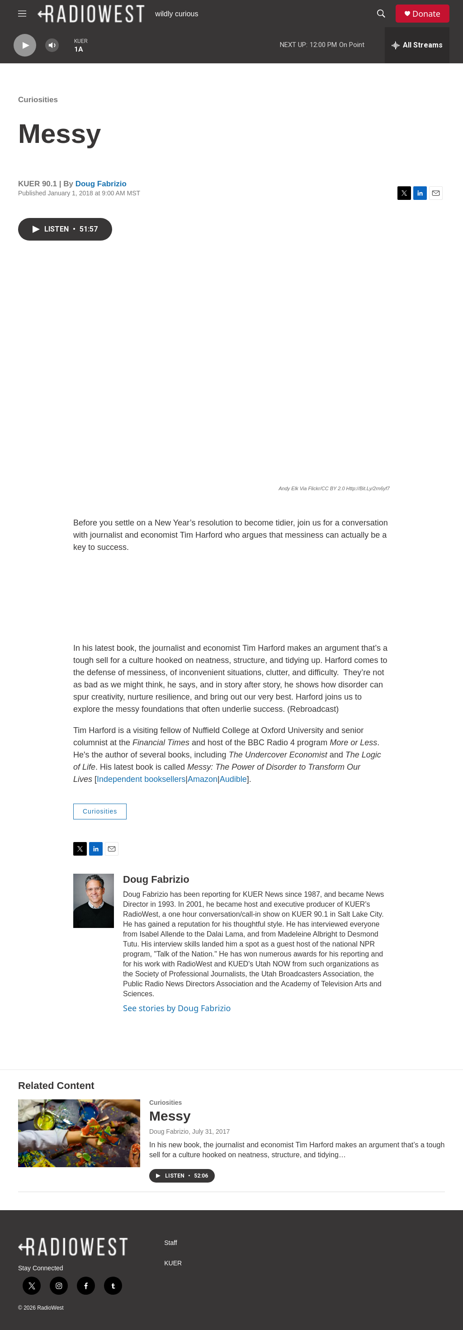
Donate (426, 14)
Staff (170, 1243)
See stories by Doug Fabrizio (177, 1008)
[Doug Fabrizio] (93, 901)
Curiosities (38, 99)
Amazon (202, 779)
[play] (25, 45)
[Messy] (79, 1133)
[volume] (52, 45)
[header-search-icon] (381, 13)
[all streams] (417, 45)
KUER (173, 1263)
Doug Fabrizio (101, 184)
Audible (233, 779)
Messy (170, 1115)
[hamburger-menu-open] (22, 14)
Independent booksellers (141, 779)
